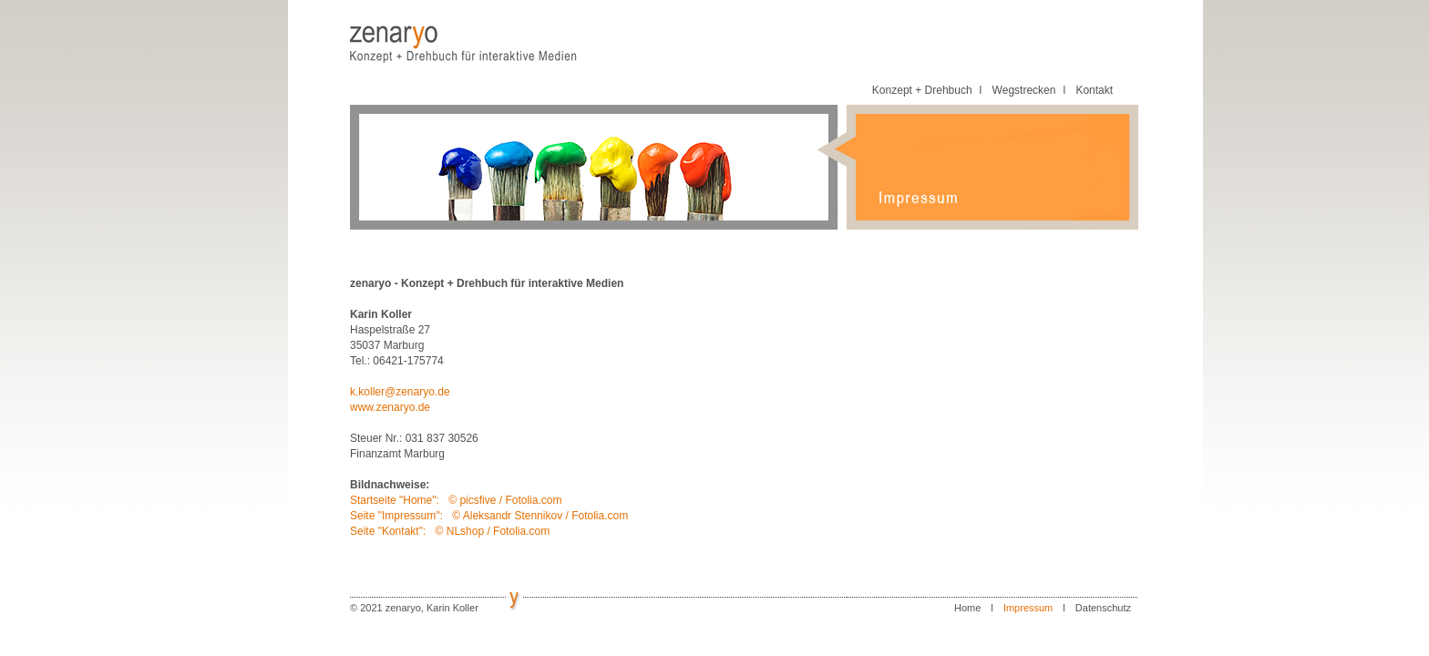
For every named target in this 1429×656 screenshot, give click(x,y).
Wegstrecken (1024, 90)
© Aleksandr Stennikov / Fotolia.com (540, 515)
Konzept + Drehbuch (922, 90)
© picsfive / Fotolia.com (504, 500)
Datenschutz (1103, 607)
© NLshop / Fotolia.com (493, 531)
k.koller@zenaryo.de (400, 391)
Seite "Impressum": (398, 515)
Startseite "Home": (396, 500)
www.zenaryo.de (390, 407)
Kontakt (1094, 90)
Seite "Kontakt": (389, 531)
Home (967, 607)
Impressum (1028, 607)
